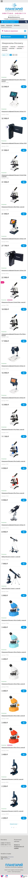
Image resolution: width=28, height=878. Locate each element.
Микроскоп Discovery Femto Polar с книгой (13, 302)
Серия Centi (4, 50)
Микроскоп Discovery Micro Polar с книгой (13, 684)
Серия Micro (19, 48)
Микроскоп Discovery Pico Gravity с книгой (13, 461)
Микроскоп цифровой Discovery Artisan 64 (13, 397)
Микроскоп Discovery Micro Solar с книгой (13, 715)
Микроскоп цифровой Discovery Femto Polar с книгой (14, 175)
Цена (4, 54)
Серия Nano (11, 48)
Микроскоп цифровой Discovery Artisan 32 (13, 365)
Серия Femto (21, 46)
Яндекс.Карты (4, 857)
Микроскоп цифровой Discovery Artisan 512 (14, 111)
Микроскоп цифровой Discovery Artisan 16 (13, 525)
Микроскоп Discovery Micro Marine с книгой (14, 652)
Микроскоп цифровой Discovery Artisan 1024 (14, 143)
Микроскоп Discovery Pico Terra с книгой (13, 493)
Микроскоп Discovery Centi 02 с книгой (12, 779)
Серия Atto (12, 46)
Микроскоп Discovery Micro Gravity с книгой (14, 620)
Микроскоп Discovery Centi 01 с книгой (12, 811)
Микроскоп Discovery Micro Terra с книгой (13, 747)
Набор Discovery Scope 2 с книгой (11, 588)
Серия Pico (4, 48)
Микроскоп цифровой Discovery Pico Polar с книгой (14, 334)
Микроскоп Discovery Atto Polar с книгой (13, 206)
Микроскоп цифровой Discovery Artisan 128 (14, 238)
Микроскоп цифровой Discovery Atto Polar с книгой (14, 80)
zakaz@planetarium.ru (14, 17)
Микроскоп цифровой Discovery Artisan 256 (14, 270)
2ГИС (2, 858)
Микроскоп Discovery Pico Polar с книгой (13, 429)
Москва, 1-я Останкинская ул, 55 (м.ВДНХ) (14, 18)
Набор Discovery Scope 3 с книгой (11, 556)
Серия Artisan (5, 46)
